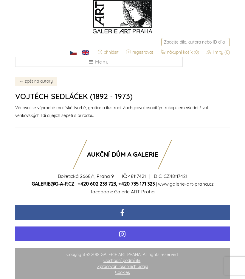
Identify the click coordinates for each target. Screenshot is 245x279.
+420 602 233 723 (96, 184)
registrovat (139, 52)
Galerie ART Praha (134, 192)
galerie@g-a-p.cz (53, 184)
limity (218, 52)
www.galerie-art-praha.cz (186, 184)
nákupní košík (180, 52)
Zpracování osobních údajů (122, 266)
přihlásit (108, 52)
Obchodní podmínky (122, 260)
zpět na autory (36, 81)
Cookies (122, 272)
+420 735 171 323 (136, 184)
